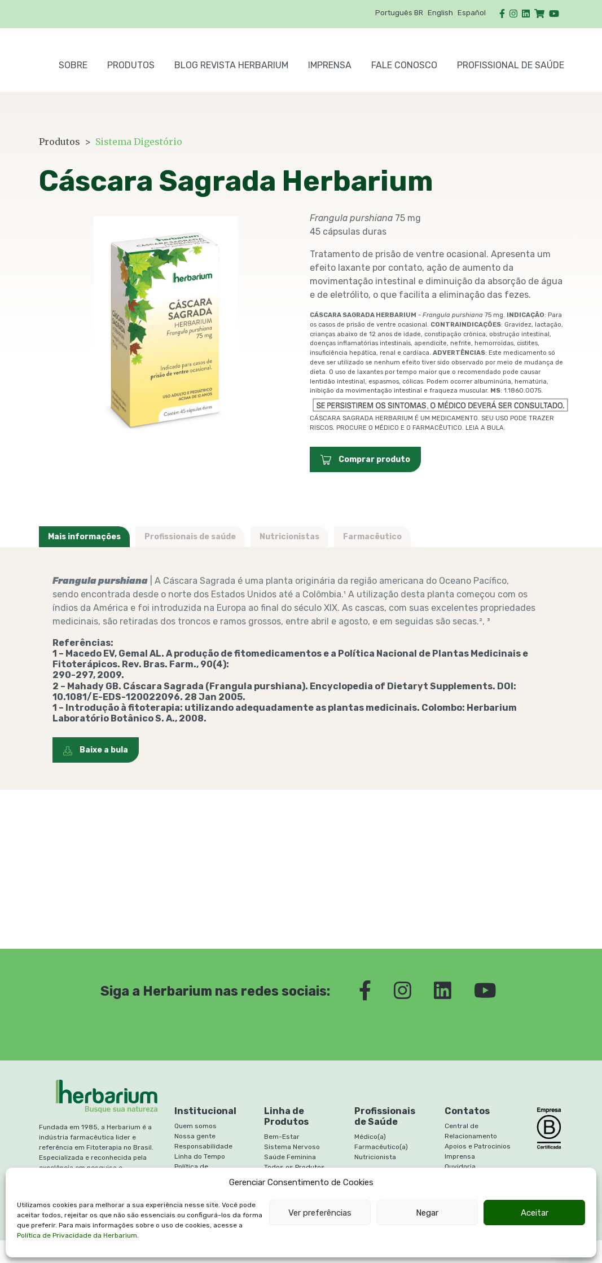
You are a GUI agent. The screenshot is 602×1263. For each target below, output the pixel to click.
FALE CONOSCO (404, 65)
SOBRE (73, 65)
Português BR (399, 12)
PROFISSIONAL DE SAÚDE (510, 65)
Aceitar (534, 1213)
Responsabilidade (203, 1146)
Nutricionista (375, 1157)
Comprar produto (365, 460)
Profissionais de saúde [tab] (190, 537)
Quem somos (195, 1126)
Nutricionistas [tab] (289, 537)
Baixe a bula (95, 750)
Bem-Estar (282, 1137)
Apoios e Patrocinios (478, 1146)
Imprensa (329, 65)
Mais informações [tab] (84, 537)
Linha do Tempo (199, 1156)
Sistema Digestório (138, 141)
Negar (427, 1213)
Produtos (59, 141)
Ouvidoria (460, 1166)
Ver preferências (319, 1213)
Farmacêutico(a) (381, 1147)
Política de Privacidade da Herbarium (77, 1235)
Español (472, 12)
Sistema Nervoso (292, 1147)
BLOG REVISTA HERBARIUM (231, 65)
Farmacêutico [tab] (372, 537)
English (440, 12)
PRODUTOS (131, 65)
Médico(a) (370, 1137)
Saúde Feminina (290, 1157)
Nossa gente (195, 1136)
